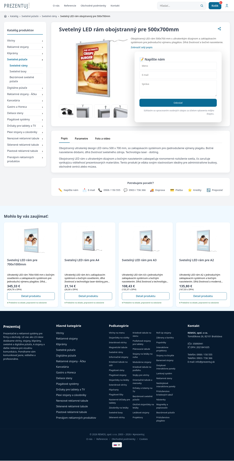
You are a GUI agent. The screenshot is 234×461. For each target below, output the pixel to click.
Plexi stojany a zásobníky (25, 132)
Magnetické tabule (118, 347)
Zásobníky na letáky (118, 407)
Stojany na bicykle (165, 355)
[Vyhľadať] (202, 6)
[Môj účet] (227, 6)
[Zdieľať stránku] (219, 29)
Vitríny (25, 41)
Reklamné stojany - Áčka (25, 94)
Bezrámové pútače (165, 412)
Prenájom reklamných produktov (25, 160)
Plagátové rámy (116, 370)
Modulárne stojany (142, 362)
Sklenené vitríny (117, 417)
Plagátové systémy (25, 120)
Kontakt (115, 5)
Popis (64, 138)
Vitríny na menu (117, 332)
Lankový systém (164, 373)
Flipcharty (114, 389)
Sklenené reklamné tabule (25, 145)
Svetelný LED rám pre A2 (196, 260)
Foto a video (102, 139)
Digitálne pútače (25, 88)
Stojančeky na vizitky (119, 337)
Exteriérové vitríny (118, 385)
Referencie (70, 5)
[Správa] (178, 88)
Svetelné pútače (30, 16)
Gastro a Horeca (25, 107)
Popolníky (161, 342)
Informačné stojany (118, 357)
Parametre (81, 139)
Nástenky (161, 399)
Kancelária (25, 101)
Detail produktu (31, 296)
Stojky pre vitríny (141, 375)
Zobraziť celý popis (142, 47)
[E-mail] (178, 75)
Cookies (143, 439)
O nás (56, 5)
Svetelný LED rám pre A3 (139, 260)
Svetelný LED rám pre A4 (82, 260)
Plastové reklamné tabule (25, 151)
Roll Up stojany (163, 332)
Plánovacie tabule (141, 349)
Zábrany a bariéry (165, 337)
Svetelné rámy (49, 16)
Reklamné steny (164, 378)
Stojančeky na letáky (119, 380)
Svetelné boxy (18, 71)
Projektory (138, 417)
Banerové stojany (164, 360)
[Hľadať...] (181, 6)
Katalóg (14, 16)
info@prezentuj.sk (205, 362)
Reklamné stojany (25, 47)
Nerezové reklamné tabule (25, 139)
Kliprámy (25, 53)
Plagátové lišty (116, 394)
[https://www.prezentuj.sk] (5, 16)
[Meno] (178, 66)
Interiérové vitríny (118, 342)
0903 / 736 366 (204, 358)
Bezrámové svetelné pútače (22, 79)
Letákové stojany (141, 412)
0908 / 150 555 (204, 354)
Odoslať (178, 103)
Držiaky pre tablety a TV (25, 126)
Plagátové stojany (117, 375)
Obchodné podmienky (93, 5)
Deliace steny (25, 113)
